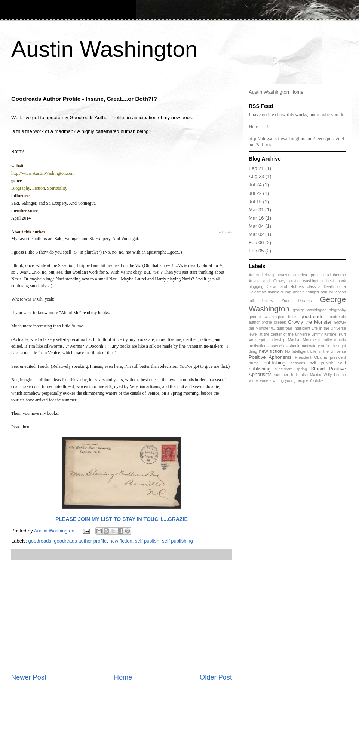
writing (278, 381)
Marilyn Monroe (302, 340)
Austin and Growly (267, 281)
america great (306, 275)
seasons (298, 363)
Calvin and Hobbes (285, 287)
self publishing (177, 541)
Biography (20, 188)
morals (340, 340)
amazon (284, 275)
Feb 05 (256, 251)
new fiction (120, 541)
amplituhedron (333, 275)
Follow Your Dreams (287, 301)
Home (123, 677)
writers (266, 381)
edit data (225, 232)
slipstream (283, 369)
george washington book (273, 317)
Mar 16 (256, 218)
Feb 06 (256, 242)
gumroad (284, 328)
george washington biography (319, 310)
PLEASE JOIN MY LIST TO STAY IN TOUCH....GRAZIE (121, 519)
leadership (276, 340)
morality (325, 340)
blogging (256, 287)
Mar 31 (256, 209)
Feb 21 (256, 168)
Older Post (216, 677)
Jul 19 (255, 201)
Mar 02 (256, 234)
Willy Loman (334, 375)
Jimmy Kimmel (324, 334)
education (337, 292)
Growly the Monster (310, 322)
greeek (280, 322)
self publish (147, 541)
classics (313, 287)
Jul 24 (255, 184)
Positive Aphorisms (270, 357)
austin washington (306, 281)
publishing (275, 363)
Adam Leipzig (261, 275)
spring (302, 369)
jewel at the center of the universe (279, 334)
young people (296, 381)
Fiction (38, 188)
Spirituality (57, 188)
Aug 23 (256, 176)
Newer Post (28, 677)
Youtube (316, 381)
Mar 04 (256, 226)
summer (281, 375)
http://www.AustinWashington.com (43, 173)
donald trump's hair (310, 292)
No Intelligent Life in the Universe (315, 352)
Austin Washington (104, 49)
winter (254, 381)
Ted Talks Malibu (306, 375)
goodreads (39, 541)
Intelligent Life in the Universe (320, 328)
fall (251, 301)
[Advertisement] (121, 616)
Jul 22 (255, 193)
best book (336, 281)
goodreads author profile (80, 541)
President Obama (311, 357)
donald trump (279, 292)
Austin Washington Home (276, 92)
